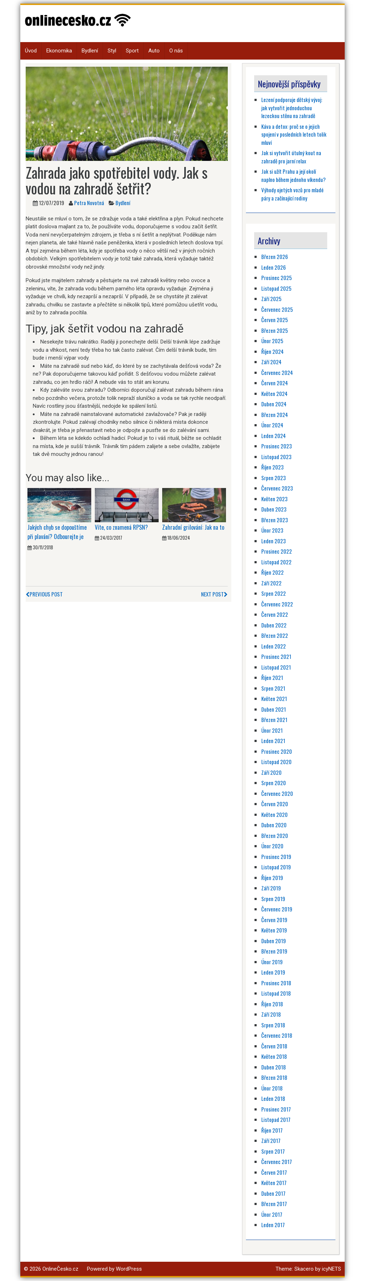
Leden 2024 (273, 435)
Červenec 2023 (277, 488)
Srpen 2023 (273, 478)
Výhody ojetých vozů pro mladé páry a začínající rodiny (292, 194)
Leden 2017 (273, 1225)
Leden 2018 (273, 1098)
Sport (132, 50)
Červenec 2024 (277, 372)
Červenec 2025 (277, 309)
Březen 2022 (274, 635)
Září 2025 (271, 299)
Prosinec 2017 (276, 1109)
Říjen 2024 (272, 351)
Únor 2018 (272, 1088)
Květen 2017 (274, 1182)
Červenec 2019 (276, 909)
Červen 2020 (274, 804)
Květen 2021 (274, 698)
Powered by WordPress (114, 1269)
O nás (176, 50)
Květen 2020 (274, 814)
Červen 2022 (274, 614)
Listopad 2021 (276, 667)
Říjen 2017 (272, 1130)
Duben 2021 (273, 709)
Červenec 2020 (277, 793)
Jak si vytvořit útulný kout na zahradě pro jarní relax (291, 157)
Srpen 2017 (273, 1151)
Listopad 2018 (276, 993)
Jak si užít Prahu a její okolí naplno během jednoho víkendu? (293, 175)
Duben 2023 (274, 509)
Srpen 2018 (273, 1025)
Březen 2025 (274, 330)
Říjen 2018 (272, 1004)
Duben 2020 (274, 825)
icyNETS (331, 1269)
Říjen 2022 (272, 572)
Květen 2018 (274, 1056)
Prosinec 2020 (276, 751)
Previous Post (44, 594)
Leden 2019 (273, 972)
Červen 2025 (274, 320)
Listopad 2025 (276, 288)
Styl (112, 50)
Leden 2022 (273, 646)
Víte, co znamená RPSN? (121, 527)
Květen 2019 (274, 930)
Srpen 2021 (273, 688)
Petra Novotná (89, 203)
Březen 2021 (274, 719)
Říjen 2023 (272, 467)
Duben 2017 (273, 1193)
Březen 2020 (274, 835)
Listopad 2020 (276, 762)
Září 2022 (271, 583)
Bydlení (90, 50)
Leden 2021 (273, 740)
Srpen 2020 (273, 783)
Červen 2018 (274, 1046)
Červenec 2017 (276, 1161)
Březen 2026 (274, 256)
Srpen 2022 (273, 593)
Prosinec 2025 (276, 277)
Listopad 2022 (276, 562)
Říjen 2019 (272, 877)
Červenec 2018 (276, 1035)
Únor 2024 (272, 425)
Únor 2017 (271, 1214)
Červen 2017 (274, 1172)
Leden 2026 (273, 267)
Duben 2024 (274, 404)
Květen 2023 (274, 499)
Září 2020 (271, 772)
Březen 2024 (274, 414)
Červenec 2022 (277, 604)
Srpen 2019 (273, 899)
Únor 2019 (272, 962)
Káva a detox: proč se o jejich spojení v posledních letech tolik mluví (294, 134)
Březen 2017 (274, 1204)
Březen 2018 (274, 1077)
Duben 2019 (273, 941)
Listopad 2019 (276, 867)
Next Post (214, 594)
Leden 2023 (273, 541)
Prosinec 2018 (276, 983)
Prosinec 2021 (276, 656)
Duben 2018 (273, 1067)
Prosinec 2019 (276, 856)
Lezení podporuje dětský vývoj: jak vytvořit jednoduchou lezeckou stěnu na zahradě (291, 108)
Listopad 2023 (276, 457)
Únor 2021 (272, 730)
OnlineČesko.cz (60, 1269)
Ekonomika (59, 50)
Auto (154, 50)
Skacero (304, 1269)
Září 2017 (271, 1140)
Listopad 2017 (276, 1119)
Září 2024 (271, 362)
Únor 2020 (272, 846)
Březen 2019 (274, 951)
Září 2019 (271, 888)
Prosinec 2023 (276, 446)
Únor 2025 (272, 341)
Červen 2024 (274, 383)
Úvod (31, 50)
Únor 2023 (272, 530)
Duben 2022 (274, 625)
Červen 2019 (274, 920)
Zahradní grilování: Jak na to (193, 527)
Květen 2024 (274, 393)
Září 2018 (271, 1014)
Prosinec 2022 (276, 551)
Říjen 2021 (272, 677)
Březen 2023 (274, 520)
